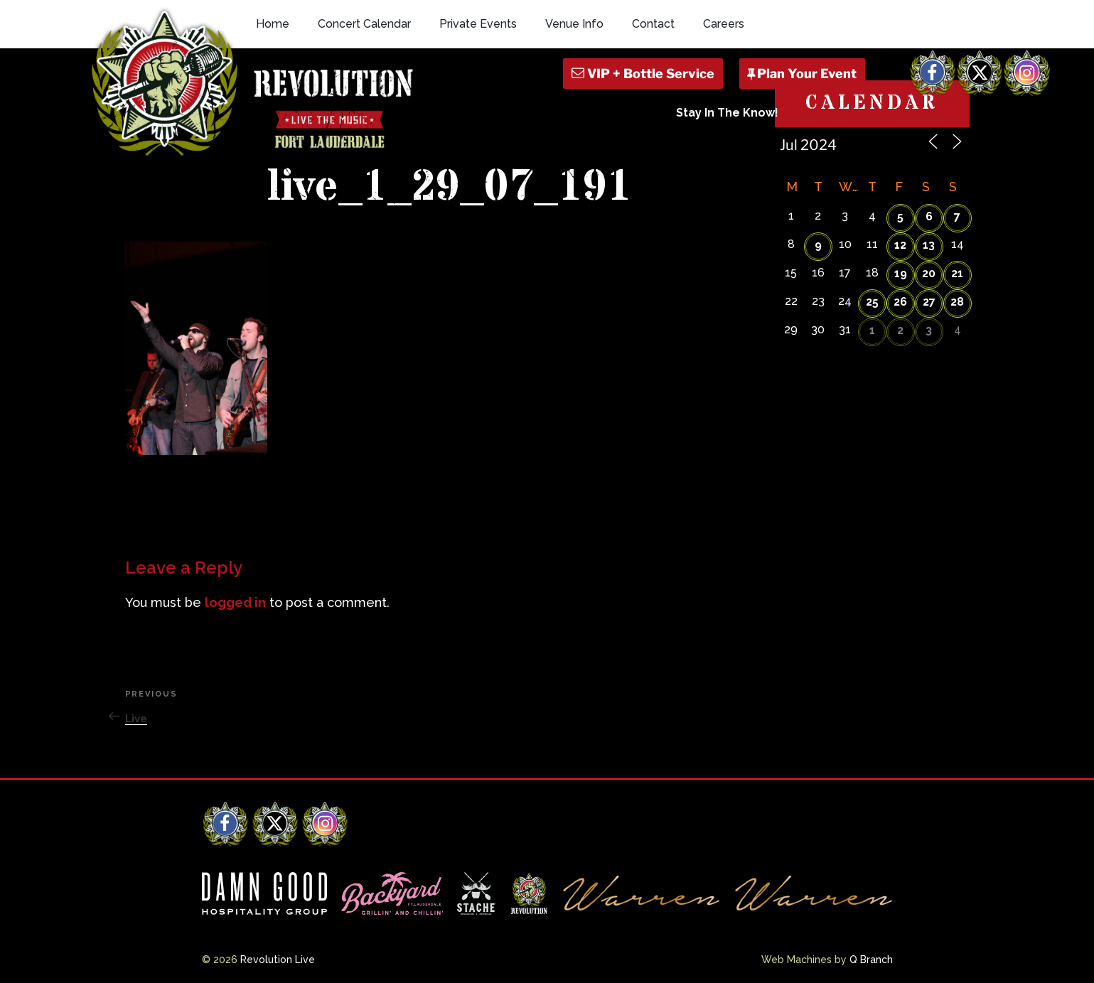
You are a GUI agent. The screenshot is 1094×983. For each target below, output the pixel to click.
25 (872, 301)
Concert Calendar (364, 24)
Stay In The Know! (727, 112)
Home (272, 24)
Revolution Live (277, 959)
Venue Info (574, 24)
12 (900, 245)
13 (929, 245)
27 (929, 301)
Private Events (478, 24)
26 (900, 301)
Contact (653, 24)
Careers (723, 24)
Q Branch (871, 959)
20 (928, 273)
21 (957, 273)
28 (957, 301)
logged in (235, 602)
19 (900, 273)
